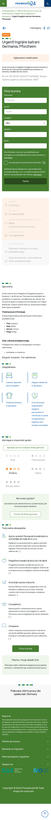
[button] (44, 814)
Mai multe (37, 174)
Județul (7, 118)
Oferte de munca (24, 11)
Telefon (7, 129)
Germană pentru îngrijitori (15, 756)
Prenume (8, 95)
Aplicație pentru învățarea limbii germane (25, 447)
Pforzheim (14, 205)
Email (6, 141)
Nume (7, 106)
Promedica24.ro (9, 11)
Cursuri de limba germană (22, 226)
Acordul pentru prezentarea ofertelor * (25, 162)
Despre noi (7, 764)
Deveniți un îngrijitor (12, 749)
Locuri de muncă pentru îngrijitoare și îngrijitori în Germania (21, 13)
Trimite (25, 181)
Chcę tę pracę (25, 648)
